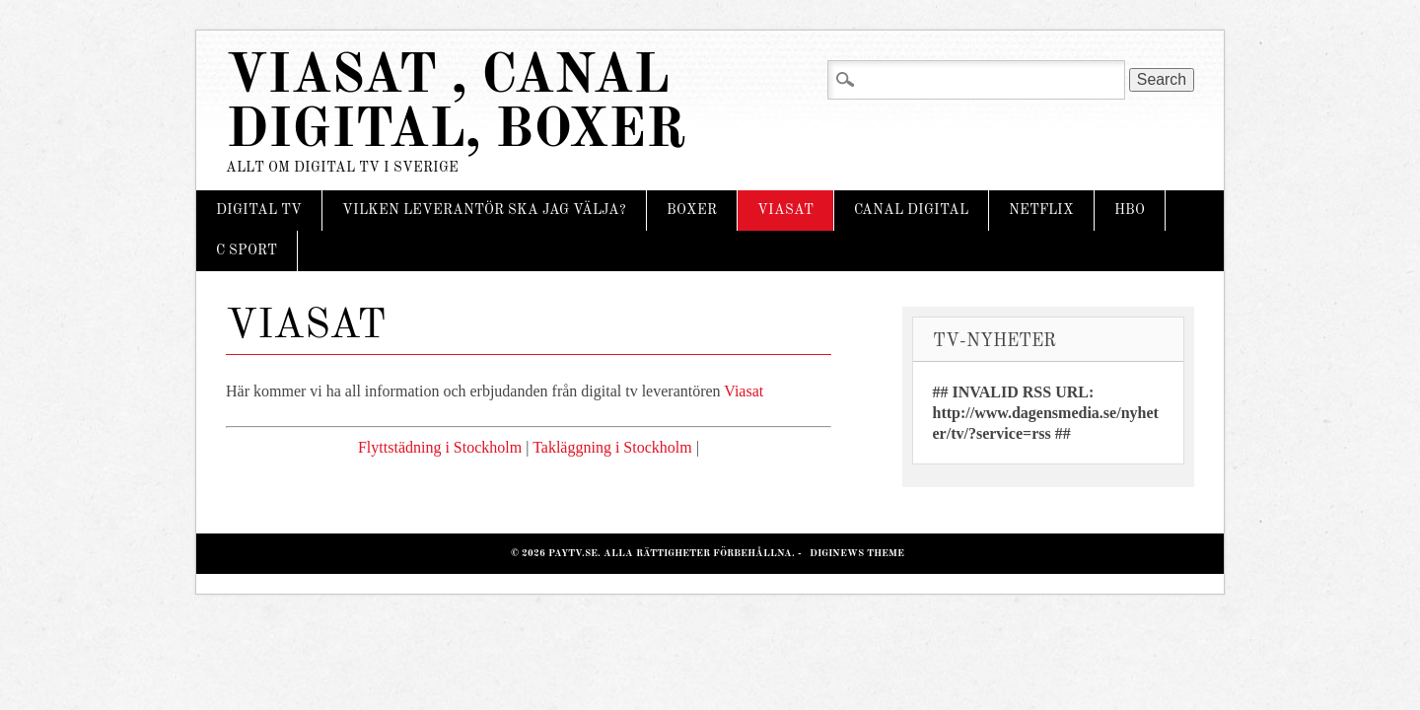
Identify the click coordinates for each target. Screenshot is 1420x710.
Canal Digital (911, 210)
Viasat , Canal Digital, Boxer (455, 104)
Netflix (1041, 210)
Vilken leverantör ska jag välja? (484, 210)
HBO (1129, 210)
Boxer (692, 210)
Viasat (785, 210)
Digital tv (259, 210)
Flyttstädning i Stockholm (440, 447)
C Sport (246, 250)
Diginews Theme (857, 553)
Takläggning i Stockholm (612, 447)
